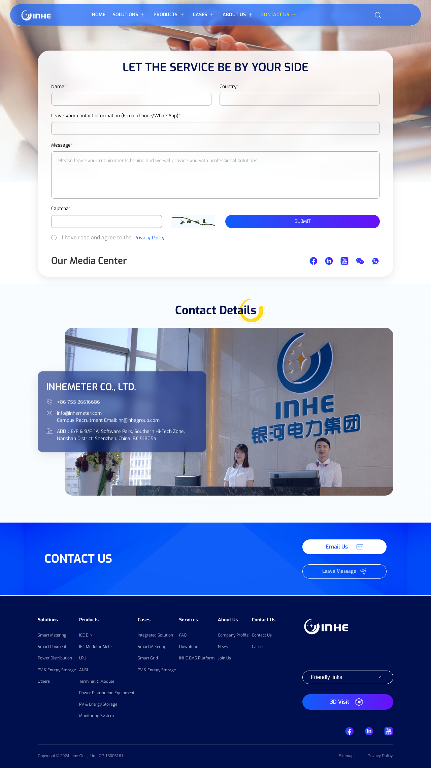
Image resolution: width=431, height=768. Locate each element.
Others (44, 681)
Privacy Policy (149, 238)
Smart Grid (148, 657)
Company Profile (233, 635)
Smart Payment (52, 646)
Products (89, 619)
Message (62, 145)
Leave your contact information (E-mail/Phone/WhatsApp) (115, 116)
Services (188, 619)
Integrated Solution (155, 635)
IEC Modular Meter (96, 646)
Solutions (48, 619)
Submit (303, 221)
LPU (82, 657)
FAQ (183, 635)
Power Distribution (55, 657)
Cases (144, 619)
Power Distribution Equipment (106, 692)
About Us (228, 619)
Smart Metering (52, 635)
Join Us (224, 657)
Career (258, 646)
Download (188, 646)
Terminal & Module (96, 681)
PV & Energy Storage (57, 669)
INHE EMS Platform (196, 657)
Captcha (61, 208)
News (223, 646)
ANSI (83, 669)
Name (58, 86)
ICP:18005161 (111, 756)
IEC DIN (85, 635)
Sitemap (346, 756)
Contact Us (263, 619)
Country (229, 86)
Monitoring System (96, 715)
